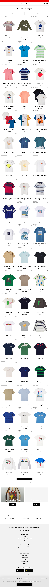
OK (24, 584)
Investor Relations (24, 561)
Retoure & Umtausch (24, 545)
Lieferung (24, 542)
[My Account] (45, 4)
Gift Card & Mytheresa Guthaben (24, 538)
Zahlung (24, 540)
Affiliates (24, 563)
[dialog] (24, 582)
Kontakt (24, 536)
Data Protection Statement (35, 581)
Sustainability (24, 555)
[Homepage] (24, 3)
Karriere (24, 559)
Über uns (24, 551)
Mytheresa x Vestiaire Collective (24, 547)
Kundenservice (24, 534)
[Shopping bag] (47, 4)
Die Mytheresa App (24, 553)
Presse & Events (24, 557)
